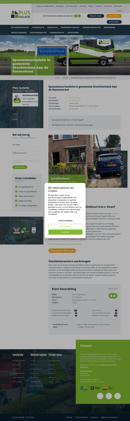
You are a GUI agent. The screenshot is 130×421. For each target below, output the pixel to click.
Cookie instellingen (65, 220)
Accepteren (65, 232)
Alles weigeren (65, 226)
